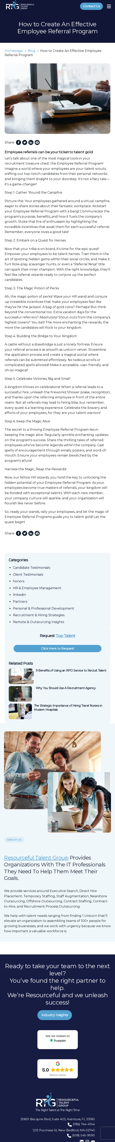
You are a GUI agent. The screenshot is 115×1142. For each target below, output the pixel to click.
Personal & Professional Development (43, 608)
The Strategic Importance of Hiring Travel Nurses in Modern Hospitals (68, 708)
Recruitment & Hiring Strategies (38, 615)
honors (18, 581)
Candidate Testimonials (31, 568)
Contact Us (91, 6)
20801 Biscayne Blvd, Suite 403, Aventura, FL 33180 (57, 1119)
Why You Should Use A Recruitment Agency (66, 688)
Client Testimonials (28, 574)
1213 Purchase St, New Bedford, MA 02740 (64, 1130)
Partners (20, 602)
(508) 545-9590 (83, 1135)
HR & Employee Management (37, 588)
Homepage (14, 51)
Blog (31, 51)
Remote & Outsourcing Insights (38, 622)
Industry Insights (54, 1015)
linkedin (19, 595)
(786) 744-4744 (84, 1124)
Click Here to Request (57, 648)
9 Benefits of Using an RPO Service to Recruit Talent (71, 670)
